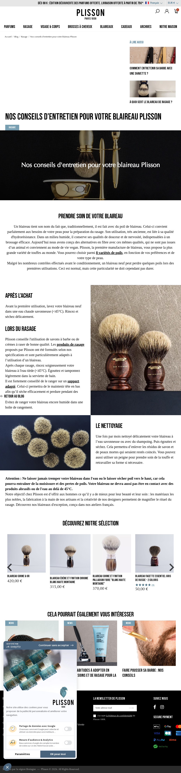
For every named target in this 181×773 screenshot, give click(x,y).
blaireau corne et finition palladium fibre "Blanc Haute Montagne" (109, 580)
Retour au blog (12, 388)
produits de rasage (70, 344)
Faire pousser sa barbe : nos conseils (143, 673)
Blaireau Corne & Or (18, 576)
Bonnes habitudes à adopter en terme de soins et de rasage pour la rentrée (90, 675)
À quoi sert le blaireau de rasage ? (151, 102)
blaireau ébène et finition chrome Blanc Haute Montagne (69, 580)
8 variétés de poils (109, 253)
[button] (9, 567)
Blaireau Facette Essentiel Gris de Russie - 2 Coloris (153, 578)
